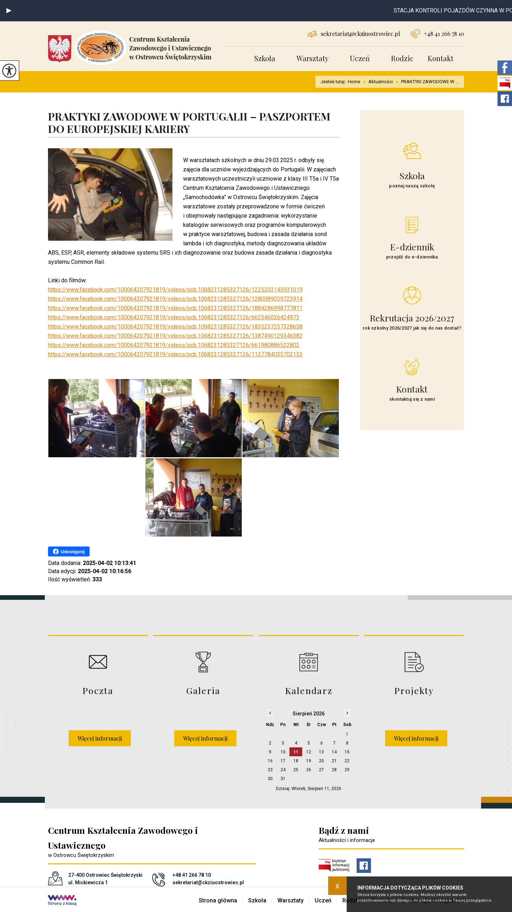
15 (347, 752)
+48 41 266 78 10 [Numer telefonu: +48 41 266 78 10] (191, 875)
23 (270, 769)
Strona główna (218, 900)
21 (334, 760)
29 (347, 769)
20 (321, 760)
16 (270, 760)
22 (347, 760)
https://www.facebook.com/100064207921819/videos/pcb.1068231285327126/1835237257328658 (175, 326)
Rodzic (402, 58)
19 (308, 760)
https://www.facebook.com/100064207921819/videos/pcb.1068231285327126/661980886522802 (173, 345)
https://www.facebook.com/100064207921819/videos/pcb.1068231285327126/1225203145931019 (175, 289)
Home (354, 81)
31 (283, 778)
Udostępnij (69, 551)
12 (308, 752)
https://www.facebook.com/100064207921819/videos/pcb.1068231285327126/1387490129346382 (175, 335)
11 (295, 752)
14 (334, 752)
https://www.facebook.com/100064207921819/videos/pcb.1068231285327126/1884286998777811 (175, 308)
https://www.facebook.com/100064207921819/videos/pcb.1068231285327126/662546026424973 (173, 317)
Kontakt (440, 58)
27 (321, 769)
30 (270, 778)
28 (334, 769)
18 (295, 760)
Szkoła (264, 58)
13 (321, 752)
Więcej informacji (100, 738)
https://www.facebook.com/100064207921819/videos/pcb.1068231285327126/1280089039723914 (175, 298)
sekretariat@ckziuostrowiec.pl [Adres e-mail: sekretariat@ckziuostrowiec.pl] (208, 882)
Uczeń (360, 58)
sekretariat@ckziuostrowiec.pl (353, 33)
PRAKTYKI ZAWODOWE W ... (426, 81)
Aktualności (376, 81)
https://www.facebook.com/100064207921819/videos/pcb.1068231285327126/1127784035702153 (175, 354)
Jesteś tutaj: (334, 81)
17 (283, 760)
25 (295, 769)
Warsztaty (313, 58)
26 (308, 769)
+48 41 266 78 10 (437, 33)
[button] (9, 10)
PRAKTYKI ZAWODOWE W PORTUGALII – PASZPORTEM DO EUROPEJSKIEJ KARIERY (189, 123)
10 (283, 752)
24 (283, 769)
